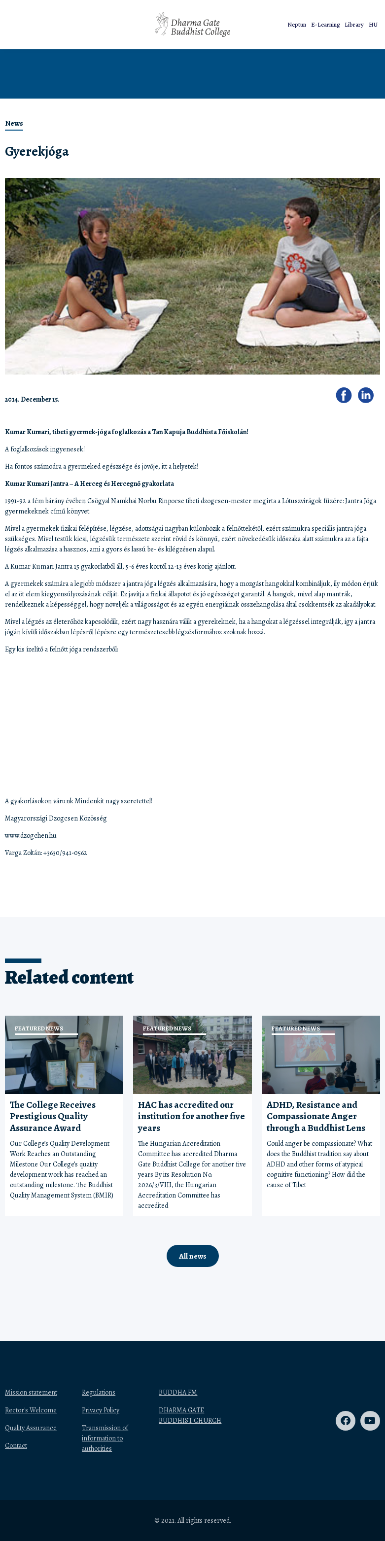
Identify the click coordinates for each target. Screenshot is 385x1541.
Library (354, 24)
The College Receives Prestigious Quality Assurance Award (53, 1116)
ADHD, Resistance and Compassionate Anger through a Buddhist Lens (316, 1116)
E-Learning (325, 24)
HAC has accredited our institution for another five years (191, 1116)
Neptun (296, 24)
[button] (102, 25)
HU (373, 24)
